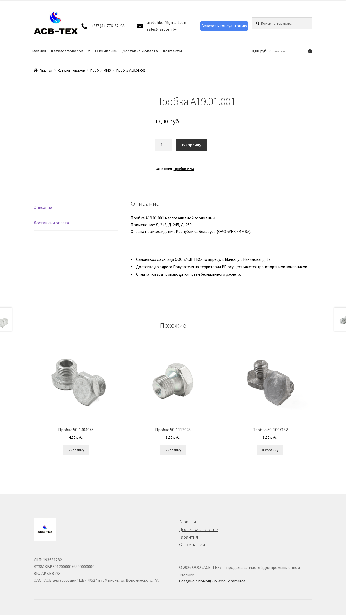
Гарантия (188, 537)
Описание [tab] (43, 207)
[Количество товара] (164, 145)
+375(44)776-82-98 (108, 25)
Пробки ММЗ (100, 70)
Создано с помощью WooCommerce (212, 581)
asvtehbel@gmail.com (167, 22)
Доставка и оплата (140, 51)
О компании (106, 51)
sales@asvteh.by (162, 29)
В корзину (191, 144)
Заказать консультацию (224, 25)
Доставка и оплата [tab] (51, 222)
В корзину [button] (76, 450)
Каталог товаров (67, 51)
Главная (38, 51)
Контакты (172, 51)
